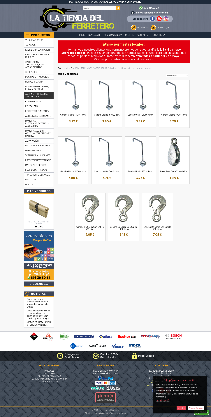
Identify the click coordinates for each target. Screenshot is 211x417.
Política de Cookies (49, 381)
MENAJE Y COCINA (34, 82)
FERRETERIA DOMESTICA (37, 111)
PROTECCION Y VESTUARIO (38, 160)
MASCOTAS (30, 180)
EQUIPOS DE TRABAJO (36, 170)
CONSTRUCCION (33, 101)
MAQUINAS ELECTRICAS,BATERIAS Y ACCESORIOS (37, 123)
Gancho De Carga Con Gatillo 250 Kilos (157, 228)
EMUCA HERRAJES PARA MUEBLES (37, 56)
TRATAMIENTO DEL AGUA (37, 175)
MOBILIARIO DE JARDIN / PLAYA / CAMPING (37, 88)
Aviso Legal (49, 374)
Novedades (94, 35)
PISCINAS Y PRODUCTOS (37, 77)
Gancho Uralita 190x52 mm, (107, 115)
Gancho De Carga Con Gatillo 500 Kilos (90, 228)
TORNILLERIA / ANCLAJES (37, 155)
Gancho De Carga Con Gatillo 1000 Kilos (123, 228)
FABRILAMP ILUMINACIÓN (37, 50)
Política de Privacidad (49, 376)
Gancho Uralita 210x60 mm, (140, 115)
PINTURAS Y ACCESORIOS (37, 146)
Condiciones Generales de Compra (49, 379)
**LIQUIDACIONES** (113, 35)
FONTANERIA (31, 106)
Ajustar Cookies (196, 408)
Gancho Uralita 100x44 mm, (174, 115)
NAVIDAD (29, 184)
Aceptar (181, 408)
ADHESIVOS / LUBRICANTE (38, 116)
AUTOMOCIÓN (32, 141)
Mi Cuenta (142, 28)
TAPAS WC (30, 45)
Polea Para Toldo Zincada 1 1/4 (174, 171)
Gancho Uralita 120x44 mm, (73, 171)
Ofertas (129, 35)
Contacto (142, 35)
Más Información (163, 400)
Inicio (82, 35)
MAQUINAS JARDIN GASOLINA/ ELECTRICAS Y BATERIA (38, 133)
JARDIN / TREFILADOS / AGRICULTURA (36, 95)
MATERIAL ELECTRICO (35, 165)
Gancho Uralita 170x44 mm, (107, 171)
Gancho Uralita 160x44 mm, (140, 171)
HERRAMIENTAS (33, 151)
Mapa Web (49, 371)
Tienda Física (158, 35)
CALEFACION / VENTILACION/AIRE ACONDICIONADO (34, 64)
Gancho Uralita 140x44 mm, (73, 115)
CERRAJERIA (31, 72)
